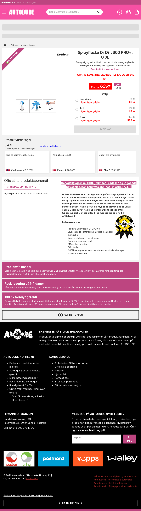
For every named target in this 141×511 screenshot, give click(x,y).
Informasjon (32, 478)
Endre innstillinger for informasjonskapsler (28, 495)
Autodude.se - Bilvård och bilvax (110, 483)
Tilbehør (15, 45)
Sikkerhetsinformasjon (68, 385)
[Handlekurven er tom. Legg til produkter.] (136, 12)
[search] (99, 12)
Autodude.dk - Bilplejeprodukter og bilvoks (115, 486)
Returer (59, 370)
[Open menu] (4, 12)
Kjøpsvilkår (61, 374)
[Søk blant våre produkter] (72, 12)
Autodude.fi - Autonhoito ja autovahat (113, 479)
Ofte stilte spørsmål (66, 366)
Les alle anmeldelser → (50, 146)
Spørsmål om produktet (22, 186)
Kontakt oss (61, 377)
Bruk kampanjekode (66, 381)
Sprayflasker (29, 45)
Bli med (129, 439)
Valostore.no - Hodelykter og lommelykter (115, 476)
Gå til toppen (70, 315)
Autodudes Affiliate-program (71, 363)
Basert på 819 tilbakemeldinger (105, 69)
